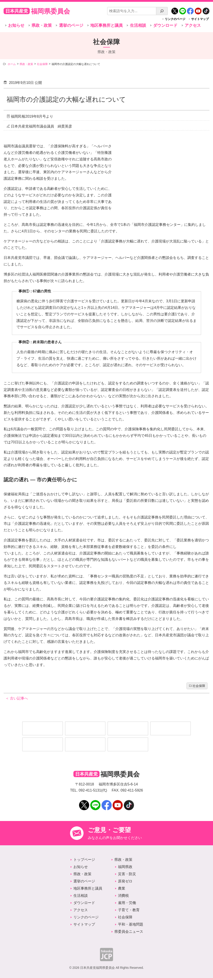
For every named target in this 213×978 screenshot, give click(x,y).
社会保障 (199, 686)
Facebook (190, 9)
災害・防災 (127, 874)
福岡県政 (125, 867)
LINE (182, 9)
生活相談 (138, 25)
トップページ (84, 859)
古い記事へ (16, 698)
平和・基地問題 (130, 924)
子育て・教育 (129, 910)
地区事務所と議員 (106, 25)
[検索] (162, 11)
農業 (121, 888)
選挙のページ (71, 25)
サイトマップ (200, 19)
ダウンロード (165, 25)
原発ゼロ (125, 881)
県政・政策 (42, 25)
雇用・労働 (127, 903)
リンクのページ (175, 19)
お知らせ (16, 25)
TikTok (206, 9)
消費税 (123, 895)
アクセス (193, 25)
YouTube (198, 9)
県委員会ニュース (128, 931)
